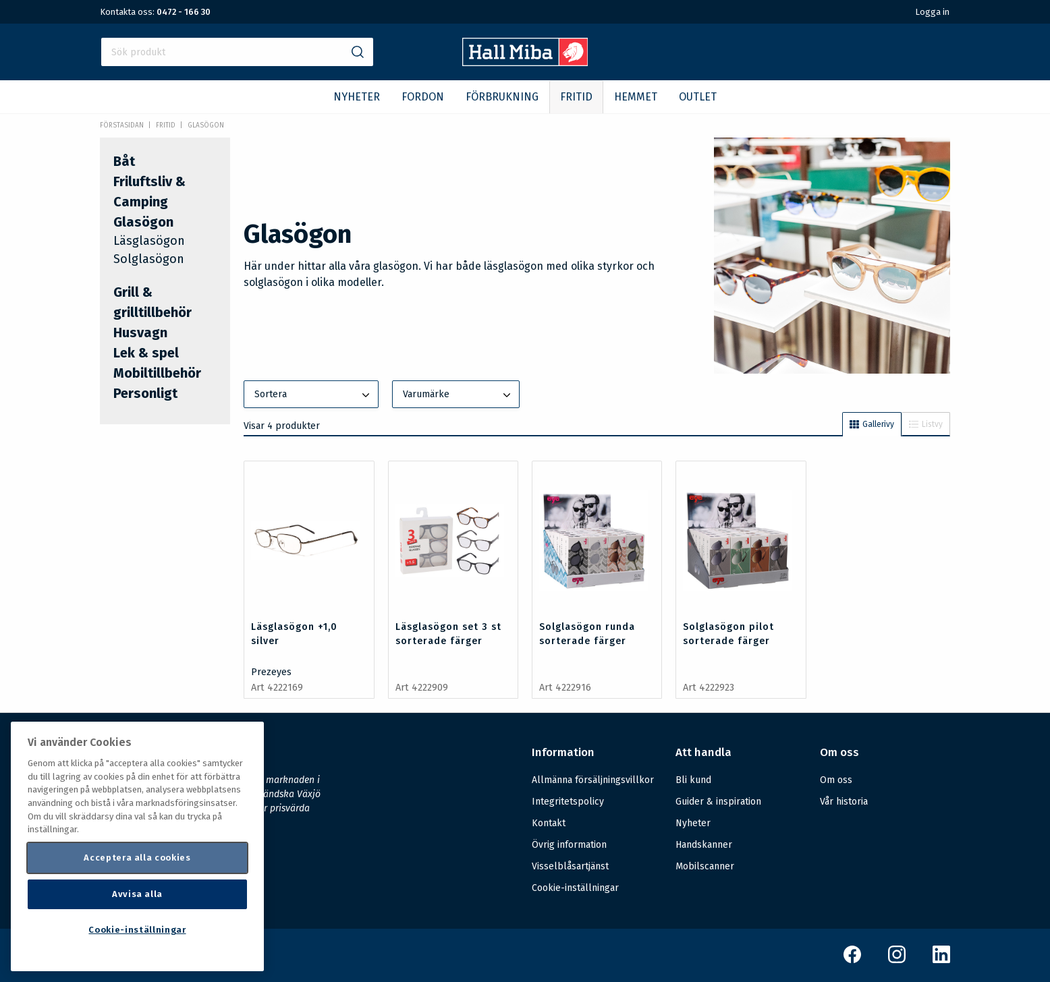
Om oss (836, 780)
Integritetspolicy (568, 801)
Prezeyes (271, 672)
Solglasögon (148, 259)
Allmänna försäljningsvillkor (593, 780)
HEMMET (635, 96)
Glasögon (206, 125)
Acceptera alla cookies (137, 858)
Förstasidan (122, 125)
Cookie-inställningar (575, 888)
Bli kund (693, 780)
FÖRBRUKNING (502, 96)
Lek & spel (146, 353)
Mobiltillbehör (157, 373)
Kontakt (548, 823)
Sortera (313, 395)
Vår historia (844, 801)
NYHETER (356, 96)
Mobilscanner (704, 866)
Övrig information (569, 844)
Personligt (145, 393)
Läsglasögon (149, 240)
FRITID (576, 96)
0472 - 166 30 (184, 12)
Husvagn (140, 332)
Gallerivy (872, 424)
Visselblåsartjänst (570, 866)
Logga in (932, 12)
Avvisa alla (137, 894)
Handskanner (703, 844)
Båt (124, 161)
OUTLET (698, 96)
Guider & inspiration (718, 801)
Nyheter (693, 823)
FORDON (423, 96)
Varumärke (458, 395)
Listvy (926, 424)
